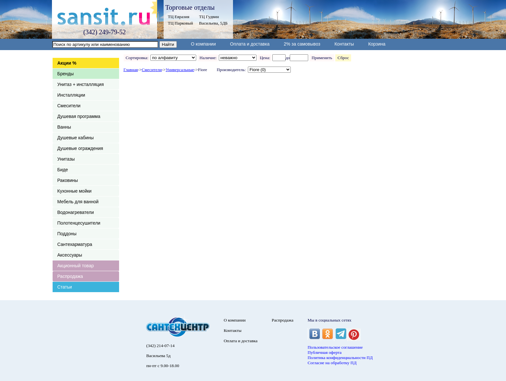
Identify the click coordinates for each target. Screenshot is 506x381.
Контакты (344, 44)
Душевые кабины (75, 137)
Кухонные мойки (74, 191)
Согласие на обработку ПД (332, 362)
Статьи (64, 287)
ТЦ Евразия (178, 16)
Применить (321, 57)
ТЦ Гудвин (209, 16)
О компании (203, 44)
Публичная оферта (324, 352)
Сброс (343, 57)
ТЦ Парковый (180, 23)
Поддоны (66, 233)
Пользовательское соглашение (335, 347)
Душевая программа (78, 116)
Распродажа (70, 276)
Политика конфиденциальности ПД (340, 357)
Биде (62, 169)
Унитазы (66, 159)
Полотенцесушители (78, 223)
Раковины (67, 180)
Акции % (66, 63)
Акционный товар (75, 265)
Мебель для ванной (78, 201)
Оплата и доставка (249, 44)
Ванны (64, 127)
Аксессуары (69, 255)
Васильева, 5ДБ (213, 23)
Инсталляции (71, 95)
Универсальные (180, 69)
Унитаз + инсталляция (80, 84)
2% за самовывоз (302, 44)
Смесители (69, 105)
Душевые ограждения (80, 148)
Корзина (376, 44)
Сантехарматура (74, 244)
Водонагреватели (75, 212)
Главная (131, 69)
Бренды (65, 73)
